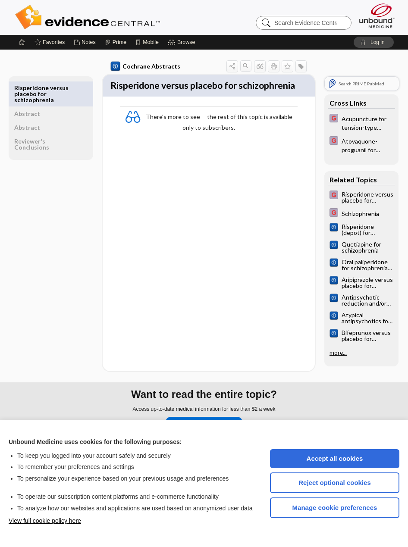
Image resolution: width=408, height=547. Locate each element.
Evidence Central (122, 17)
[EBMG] (361, 122)
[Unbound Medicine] (377, 15)
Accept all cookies (335, 458)
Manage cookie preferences (334, 507)
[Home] (22, 42)
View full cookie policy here (45, 520)
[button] (183, 42)
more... (338, 352)
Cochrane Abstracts (131, 66)
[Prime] (115, 42)
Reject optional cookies (334, 482)
